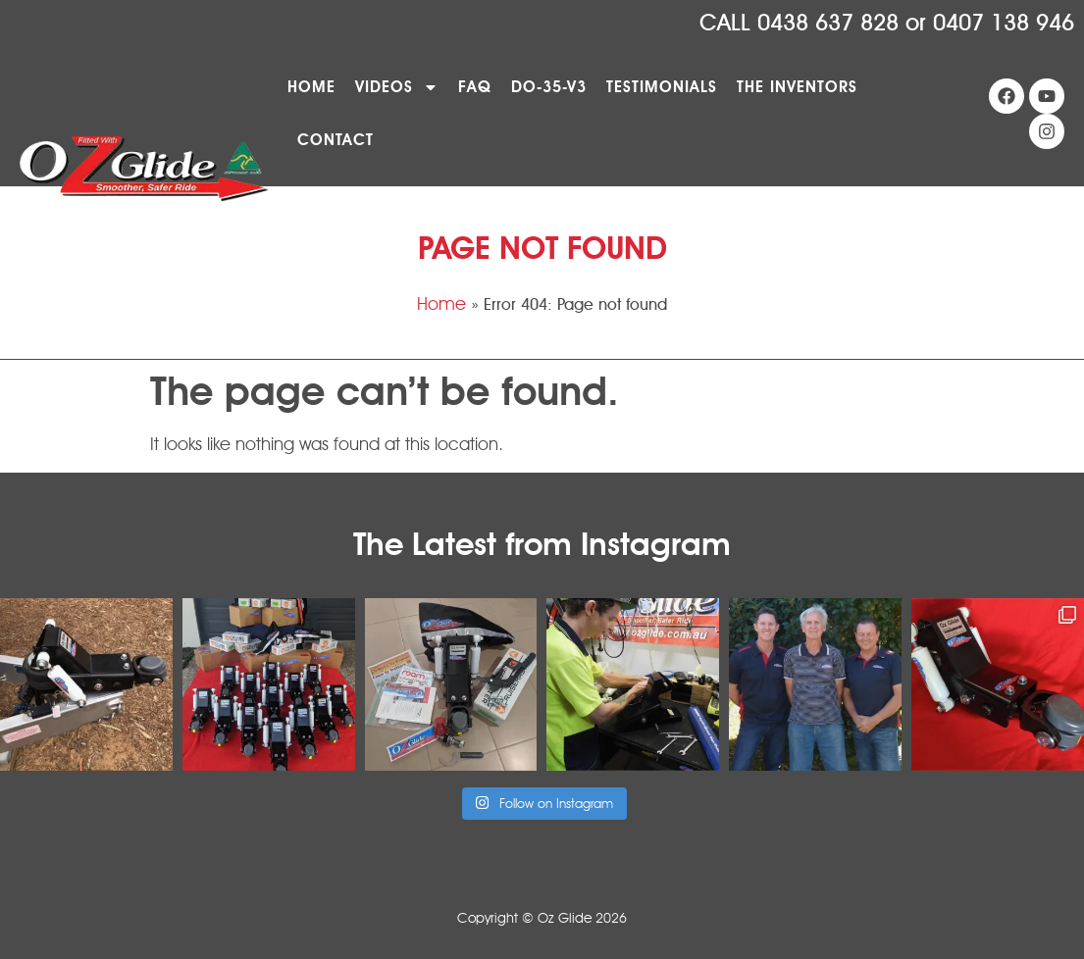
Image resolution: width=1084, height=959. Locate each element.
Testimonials (661, 86)
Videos (397, 87)
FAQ (474, 86)
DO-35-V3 (549, 86)
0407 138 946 (1003, 23)
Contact (335, 139)
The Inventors (797, 86)
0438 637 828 (828, 23)
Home (311, 86)
